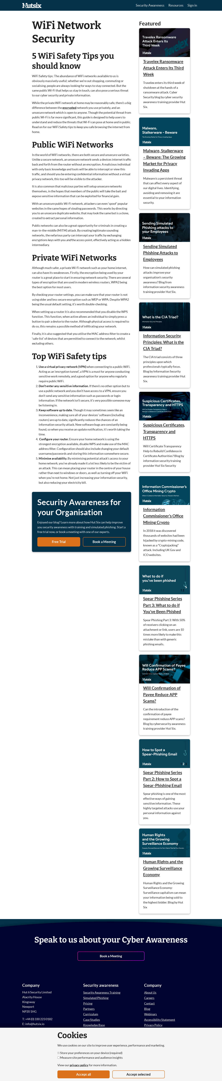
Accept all (83, 1074)
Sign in (192, 5)
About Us (150, 992)
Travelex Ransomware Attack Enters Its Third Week (163, 68)
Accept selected (138, 1074)
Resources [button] (175, 5)
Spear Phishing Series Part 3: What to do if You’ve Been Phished (162, 605)
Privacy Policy (153, 1025)
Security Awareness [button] (150, 5)
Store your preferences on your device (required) (89, 1053)
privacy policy (79, 1065)
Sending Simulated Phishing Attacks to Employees (160, 253)
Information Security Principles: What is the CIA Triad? (163, 342)
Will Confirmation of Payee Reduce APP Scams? (161, 694)
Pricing (87, 1003)
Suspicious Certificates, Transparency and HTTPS (164, 431)
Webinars (150, 1014)
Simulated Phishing (95, 998)
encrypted (69, 107)
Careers (149, 998)
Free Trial (59, 542)
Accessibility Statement (159, 1019)
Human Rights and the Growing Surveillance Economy (163, 868)
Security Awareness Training (101, 992)
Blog (147, 1009)
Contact (149, 1003)
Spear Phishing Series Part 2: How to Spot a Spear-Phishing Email (162, 779)
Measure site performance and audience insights (90, 1057)
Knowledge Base (94, 1025)
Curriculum (90, 1014)
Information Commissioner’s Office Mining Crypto (163, 516)
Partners (89, 1009)
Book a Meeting (104, 542)
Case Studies (91, 1019)
